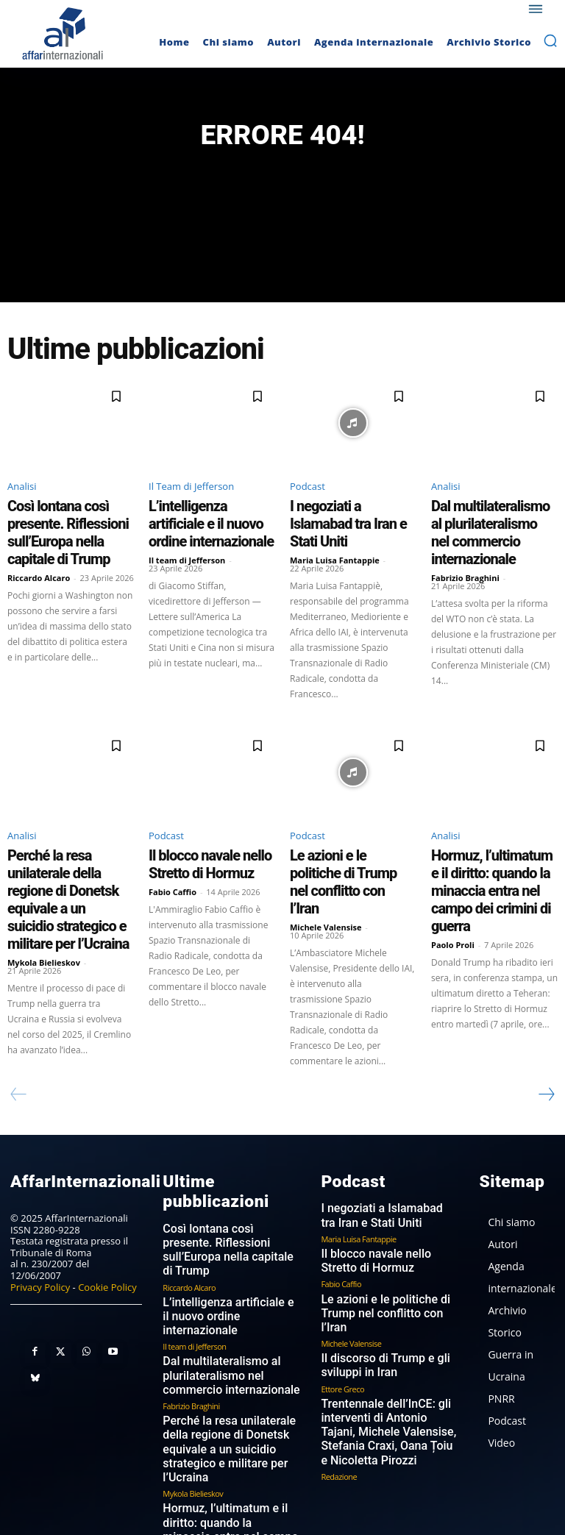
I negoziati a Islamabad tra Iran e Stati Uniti (345, 516)
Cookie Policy (107, 1220)
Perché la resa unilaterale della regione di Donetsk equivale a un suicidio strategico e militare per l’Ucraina (61, 860)
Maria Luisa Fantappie (335, 539)
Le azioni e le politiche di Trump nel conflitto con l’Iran (350, 840)
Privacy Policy (40, 1220)
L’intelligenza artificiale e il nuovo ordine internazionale (208, 516)
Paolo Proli (453, 889)
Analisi (21, 492)
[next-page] (546, 1030)
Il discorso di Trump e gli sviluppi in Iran (373, 1275)
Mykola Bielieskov (43, 902)
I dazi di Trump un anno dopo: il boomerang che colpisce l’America (229, 1439)
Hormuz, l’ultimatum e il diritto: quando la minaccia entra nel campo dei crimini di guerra (493, 853)
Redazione (339, 1372)
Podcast (307, 492)
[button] (550, 40)
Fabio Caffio (172, 863)
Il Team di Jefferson (191, 492)
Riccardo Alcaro (38, 552)
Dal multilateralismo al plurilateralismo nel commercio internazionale (487, 523)
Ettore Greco (342, 1295)
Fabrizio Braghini (465, 552)
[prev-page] (18, 1030)
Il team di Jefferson (187, 539)
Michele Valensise (326, 863)
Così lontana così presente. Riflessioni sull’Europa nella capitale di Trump (65, 523)
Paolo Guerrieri (188, 1466)
